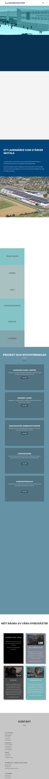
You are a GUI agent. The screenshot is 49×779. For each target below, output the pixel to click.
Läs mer (24, 377)
